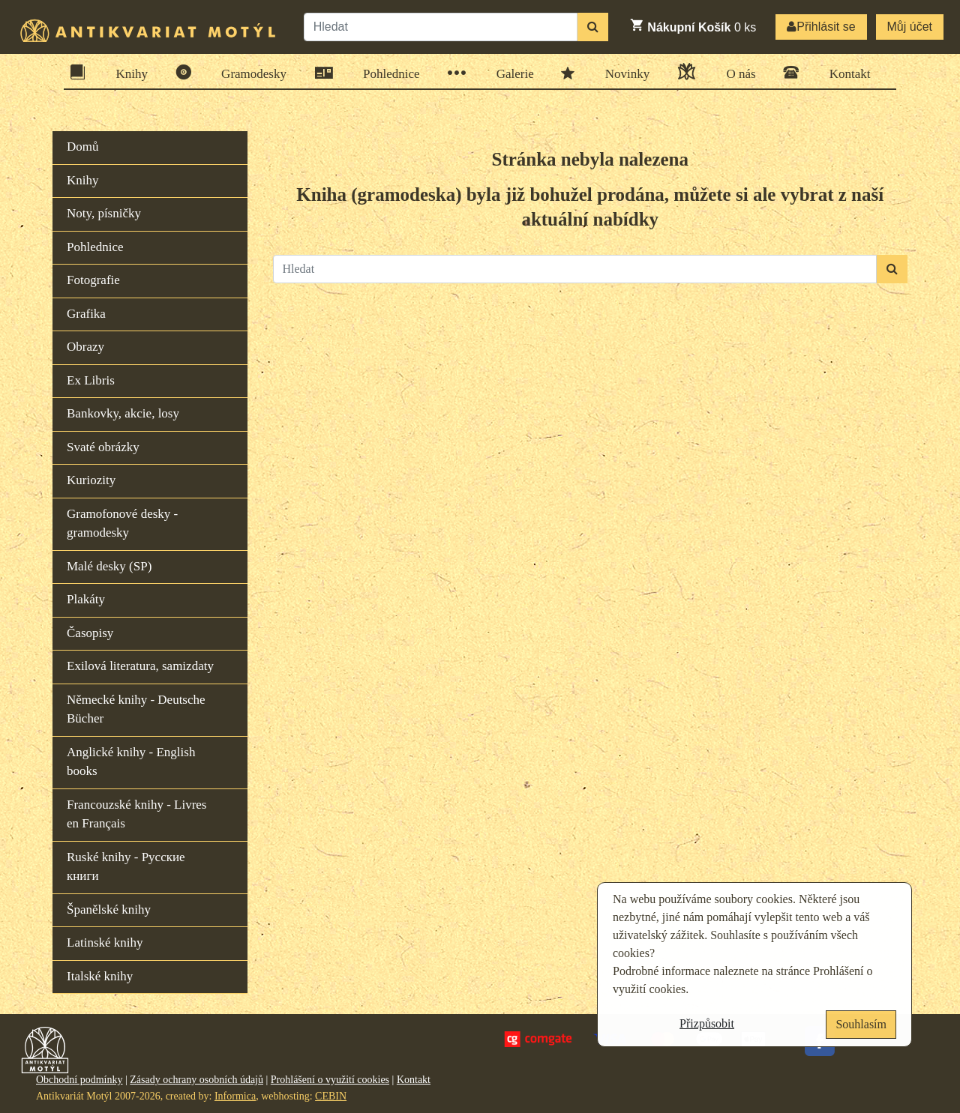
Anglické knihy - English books (131, 762)
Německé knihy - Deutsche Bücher (136, 709)
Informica (235, 1096)
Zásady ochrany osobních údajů (196, 1079)
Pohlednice (386, 73)
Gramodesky (249, 72)
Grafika (86, 314)
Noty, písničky (104, 213)
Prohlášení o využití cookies (330, 1079)
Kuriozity (91, 480)
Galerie (510, 73)
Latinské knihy (105, 942)
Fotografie (93, 280)
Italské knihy (100, 976)
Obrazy (85, 347)
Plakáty (86, 599)
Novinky (623, 72)
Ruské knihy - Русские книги (126, 867)
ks (692, 25)
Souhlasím (861, 1024)
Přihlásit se (821, 26)
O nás (735, 71)
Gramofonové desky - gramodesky (122, 523)
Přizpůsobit (707, 1023)
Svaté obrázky (103, 447)
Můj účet (909, 26)
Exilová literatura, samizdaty (140, 666)
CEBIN (330, 1096)
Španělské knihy (109, 909)
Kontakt (845, 72)
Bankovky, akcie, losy (123, 413)
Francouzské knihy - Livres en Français (136, 814)
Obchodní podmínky (79, 1079)
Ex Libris (91, 380)
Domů (83, 146)
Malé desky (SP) (109, 566)
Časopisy (90, 633)
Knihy (127, 72)
